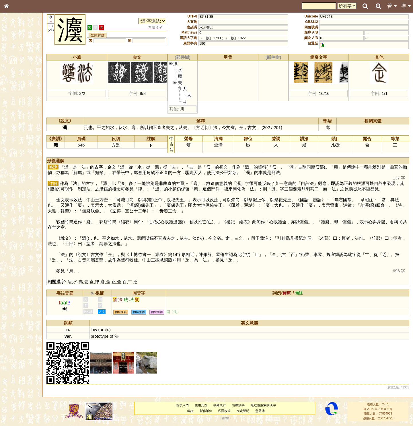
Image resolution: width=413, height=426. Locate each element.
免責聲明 (246, 411)
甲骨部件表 (15, 88)
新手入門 (185, 405)
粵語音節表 (15, 114)
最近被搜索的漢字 (266, 405)
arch (110, 329)
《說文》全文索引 (21, 180)
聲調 (27, 154)
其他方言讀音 (17, 165)
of (118, 336)
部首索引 (14, 77)
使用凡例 (204, 405)
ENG (25, 63)
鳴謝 (193, 411)
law (101, 329)
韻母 (19, 154)
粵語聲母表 (15, 120)
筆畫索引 (14, 82)
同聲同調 (164, 312)
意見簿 (263, 411)
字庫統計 (223, 405)
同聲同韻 (127, 312)
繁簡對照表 (15, 196)
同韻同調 (145, 312)
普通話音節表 (17, 159)
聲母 (11, 154)
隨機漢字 (241, 405)
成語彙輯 (14, 191)
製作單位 (208, 411)
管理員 (229, 418)
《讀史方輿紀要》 (21, 185)
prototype (106, 336)
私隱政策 (227, 411)
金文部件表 (15, 93)
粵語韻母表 (15, 125)
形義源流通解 (17, 99)
